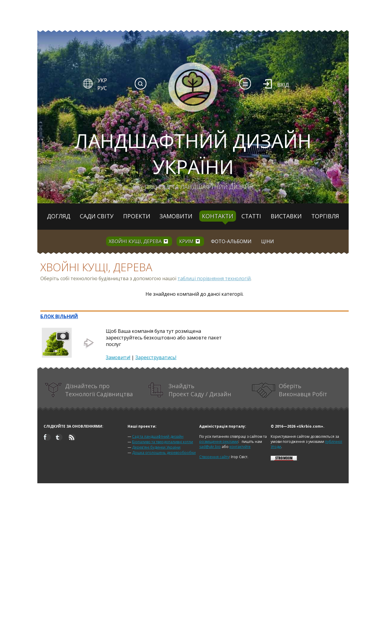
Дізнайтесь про (89, 390)
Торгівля (325, 216)
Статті (251, 216)
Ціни (267, 241)
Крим (186, 241)
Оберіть (289, 390)
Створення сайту (214, 456)
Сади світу (97, 216)
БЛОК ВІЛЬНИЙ (59, 316)
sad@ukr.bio (210, 446)
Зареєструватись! (155, 357)
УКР (102, 80)
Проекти (136, 216)
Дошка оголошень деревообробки (164, 452)
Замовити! (118, 357)
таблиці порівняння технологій (214, 278)
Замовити (176, 216)
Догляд (58, 216)
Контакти (217, 216)
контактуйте (240, 446)
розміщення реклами (218, 441)
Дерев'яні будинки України (156, 447)
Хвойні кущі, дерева (135, 241)
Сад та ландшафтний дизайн (157, 436)
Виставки (286, 216)
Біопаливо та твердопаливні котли (162, 441)
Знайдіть (189, 390)
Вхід (283, 84)
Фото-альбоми (231, 241)
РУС (102, 88)
